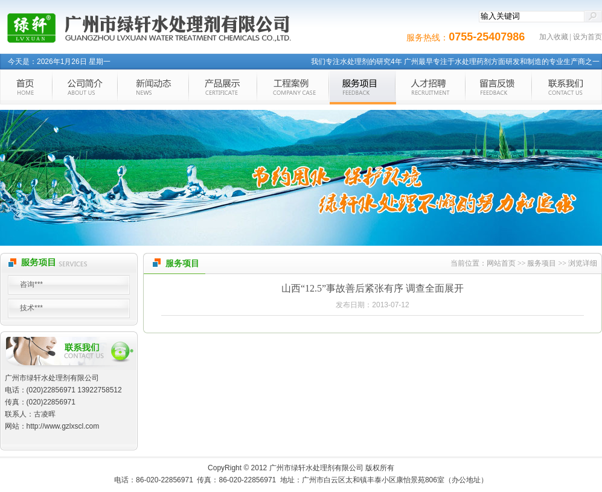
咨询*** (31, 284)
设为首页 (587, 37)
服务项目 (541, 263)
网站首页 (501, 263)
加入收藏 (553, 37)
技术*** (31, 308)
